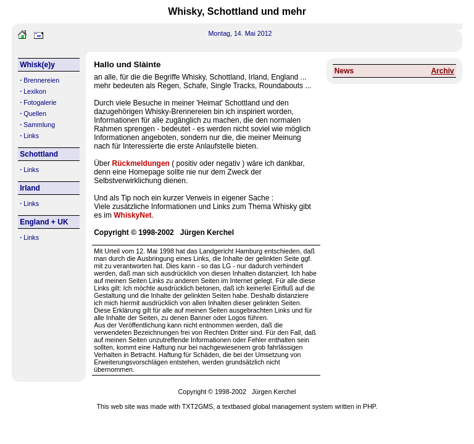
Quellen (34, 113)
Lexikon (34, 91)
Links (31, 135)
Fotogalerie (39, 102)
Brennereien (41, 80)
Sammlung (39, 124)
